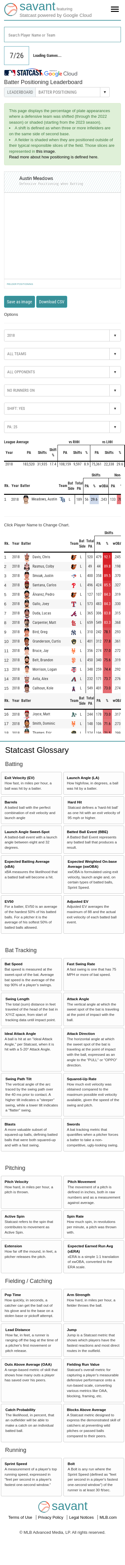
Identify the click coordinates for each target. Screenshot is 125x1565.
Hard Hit (75, 802)
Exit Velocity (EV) (19, 778)
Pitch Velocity (16, 1182)
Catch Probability (20, 1410)
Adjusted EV (77, 901)
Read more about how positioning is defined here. (53, 157)
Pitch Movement (82, 1182)
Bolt (71, 1464)
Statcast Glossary (37, 750)
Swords (73, 1124)
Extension (13, 1246)
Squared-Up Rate (82, 1079)
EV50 (9, 901)
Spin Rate (75, 1216)
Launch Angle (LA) (83, 778)
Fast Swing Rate (81, 964)
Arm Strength (78, 1295)
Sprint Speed (16, 1464)
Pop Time (13, 1295)
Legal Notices (82, 1517)
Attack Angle (78, 999)
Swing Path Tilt (18, 1079)
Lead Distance (17, 1330)
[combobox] (62, 34)
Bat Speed (13, 964)
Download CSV (51, 301)
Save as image (19, 301)
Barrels (11, 802)
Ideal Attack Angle (20, 1033)
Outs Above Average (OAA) (28, 1364)
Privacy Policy (51, 1517)
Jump (72, 1330)
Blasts (10, 1124)
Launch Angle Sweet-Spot (27, 832)
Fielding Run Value (83, 1364)
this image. (46, 151)
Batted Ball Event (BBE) (87, 832)
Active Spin (15, 1216)
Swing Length (17, 999)
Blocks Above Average (86, 1410)
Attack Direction (81, 1033)
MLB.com (108, 1517)
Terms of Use (20, 1517)
